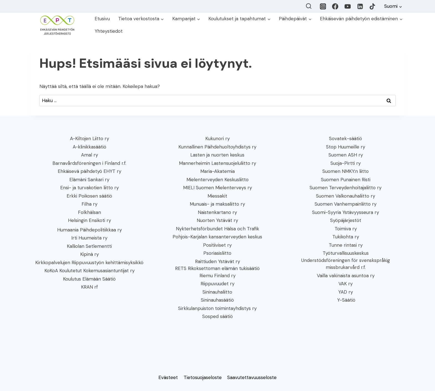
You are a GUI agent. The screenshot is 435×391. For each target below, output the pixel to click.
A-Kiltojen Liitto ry (89, 138)
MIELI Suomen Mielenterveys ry (217, 188)
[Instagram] (323, 6)
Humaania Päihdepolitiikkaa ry (89, 230)
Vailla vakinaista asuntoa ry (346, 276)
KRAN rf (89, 287)
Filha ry (89, 204)
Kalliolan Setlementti (89, 246)
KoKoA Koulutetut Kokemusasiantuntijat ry (89, 271)
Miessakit (217, 196)
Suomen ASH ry (345, 155)
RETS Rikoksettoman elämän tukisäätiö (217, 268)
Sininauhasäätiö (217, 300)
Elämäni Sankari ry (89, 179)
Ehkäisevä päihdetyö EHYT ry (89, 171)
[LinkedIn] (360, 6)
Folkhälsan (89, 212)
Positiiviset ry (217, 245)
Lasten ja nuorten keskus (217, 155)
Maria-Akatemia (217, 171)
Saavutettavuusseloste (252, 377)
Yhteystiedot (109, 31)
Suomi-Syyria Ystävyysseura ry (345, 212)
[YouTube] (348, 6)
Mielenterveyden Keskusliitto (217, 179)
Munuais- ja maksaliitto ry (217, 204)
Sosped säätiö (217, 316)
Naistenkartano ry (217, 212)
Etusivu (102, 19)
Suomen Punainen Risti (345, 179)
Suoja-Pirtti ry (345, 163)
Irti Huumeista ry (89, 238)
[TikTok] (372, 6)
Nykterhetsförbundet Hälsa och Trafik (217, 229)
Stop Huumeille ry (345, 147)
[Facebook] (335, 6)
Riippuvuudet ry (217, 284)
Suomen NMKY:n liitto (345, 171)
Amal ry (89, 155)
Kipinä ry (89, 254)
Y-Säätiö (345, 300)
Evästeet (168, 377)
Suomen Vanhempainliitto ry (345, 204)
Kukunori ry (217, 138)
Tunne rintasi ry (346, 245)
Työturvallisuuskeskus (346, 253)
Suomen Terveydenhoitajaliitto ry (345, 188)
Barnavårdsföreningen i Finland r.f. (89, 163)
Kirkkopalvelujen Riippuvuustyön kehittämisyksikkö (89, 262)
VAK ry (345, 284)
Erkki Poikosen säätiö (89, 196)
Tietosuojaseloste (203, 377)
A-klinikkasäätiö (89, 147)
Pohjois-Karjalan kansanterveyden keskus (217, 237)
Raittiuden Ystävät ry (217, 261)
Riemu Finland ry (217, 276)
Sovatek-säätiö (345, 138)
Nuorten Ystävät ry (217, 220)
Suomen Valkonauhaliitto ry (345, 196)
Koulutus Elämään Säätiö (89, 279)
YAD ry (345, 292)
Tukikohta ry (345, 237)
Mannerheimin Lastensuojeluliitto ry (217, 163)
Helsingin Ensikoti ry (89, 220)
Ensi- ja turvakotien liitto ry (89, 188)
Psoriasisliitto (217, 253)
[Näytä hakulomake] (309, 6)
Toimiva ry (346, 229)
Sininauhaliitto (217, 292)
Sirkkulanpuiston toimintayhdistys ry (217, 308)
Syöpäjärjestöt (345, 220)
